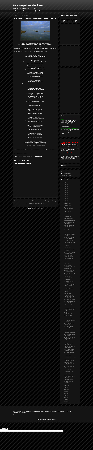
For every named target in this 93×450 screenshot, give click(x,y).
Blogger (54, 419)
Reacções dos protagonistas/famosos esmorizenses (69, 343)
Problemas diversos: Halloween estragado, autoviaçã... (69, 376)
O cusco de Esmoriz (67, 173)
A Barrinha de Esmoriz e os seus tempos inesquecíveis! (69, 285)
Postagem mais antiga (51, 201)
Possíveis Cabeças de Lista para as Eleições (69, 331)
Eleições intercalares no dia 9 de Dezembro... (69, 367)
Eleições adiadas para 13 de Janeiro (69, 335)
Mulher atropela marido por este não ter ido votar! (69, 226)
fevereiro (66, 401)
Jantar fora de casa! (68, 218)
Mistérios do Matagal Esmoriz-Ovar (68, 230)
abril (65, 397)
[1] (40, 105)
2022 (64, 182)
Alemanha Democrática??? (68, 313)
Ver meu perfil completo (66, 175)
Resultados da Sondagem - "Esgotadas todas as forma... (69, 290)
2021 (64, 184)
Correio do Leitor (67, 247)
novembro (66, 205)
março (65, 399)
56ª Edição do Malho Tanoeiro (68, 262)
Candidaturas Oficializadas (67, 215)
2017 (64, 192)
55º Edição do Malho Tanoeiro (68, 316)
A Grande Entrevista (68, 379)
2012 (64, 202)
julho (65, 391)
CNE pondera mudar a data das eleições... (69, 350)
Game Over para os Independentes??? (68, 259)
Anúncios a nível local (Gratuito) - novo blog (31, 10)
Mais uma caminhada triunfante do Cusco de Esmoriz (69, 234)
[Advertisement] (70, 34)
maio (65, 395)
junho (65, 393)
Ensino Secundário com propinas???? (69, 223)
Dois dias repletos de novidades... (68, 382)
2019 (64, 188)
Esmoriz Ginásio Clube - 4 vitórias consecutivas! (70, 370)
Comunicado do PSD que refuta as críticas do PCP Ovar (69, 309)
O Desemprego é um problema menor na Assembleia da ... (69, 296)
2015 (64, 196)
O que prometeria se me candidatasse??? (69, 347)
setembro (66, 387)
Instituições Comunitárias (69, 220)
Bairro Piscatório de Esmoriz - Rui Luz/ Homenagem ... (68, 328)
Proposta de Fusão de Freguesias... (69, 324)
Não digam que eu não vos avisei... (69, 282)
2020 (64, 186)
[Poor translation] (5, 429)
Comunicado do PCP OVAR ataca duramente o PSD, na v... (70, 320)
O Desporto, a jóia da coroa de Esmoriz (68, 256)
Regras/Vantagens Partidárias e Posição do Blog (69, 363)
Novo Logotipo (67, 373)
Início (15, 10)
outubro (66, 385)
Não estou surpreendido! (69, 240)
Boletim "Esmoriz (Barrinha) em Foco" (69, 359)
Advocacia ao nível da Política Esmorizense (69, 271)
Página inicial (35, 201)
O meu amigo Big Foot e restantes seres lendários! (69, 244)
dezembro (66, 203)
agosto (65, 389)
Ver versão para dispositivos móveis (35, 203)
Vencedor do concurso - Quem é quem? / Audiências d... (69, 354)
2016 (64, 194)
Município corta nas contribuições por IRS (69, 266)
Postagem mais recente (20, 201)
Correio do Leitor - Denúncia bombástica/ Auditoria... (69, 278)
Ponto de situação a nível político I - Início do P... (69, 302)
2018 (64, 190)
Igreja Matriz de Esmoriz (69, 299)
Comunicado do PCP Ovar (70, 357)
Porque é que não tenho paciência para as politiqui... (69, 338)
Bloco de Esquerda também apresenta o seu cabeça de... (69, 208)
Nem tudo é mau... (68, 268)
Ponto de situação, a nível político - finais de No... (69, 274)
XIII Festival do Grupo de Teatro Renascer (69, 253)
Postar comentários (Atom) (37, 208)
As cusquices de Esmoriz (30, 5)
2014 (64, 198)
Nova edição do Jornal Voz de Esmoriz (69, 238)
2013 (64, 200)
